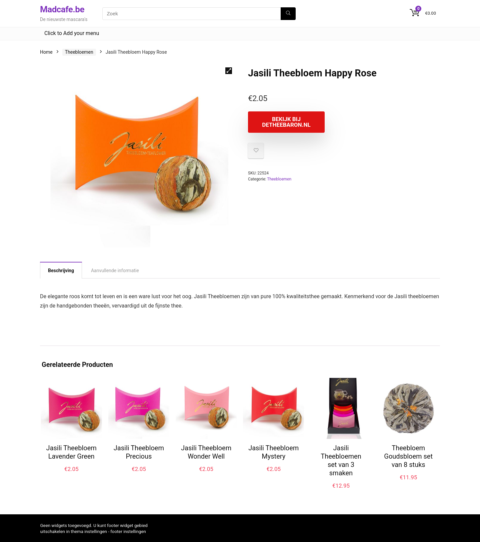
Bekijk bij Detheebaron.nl (286, 122)
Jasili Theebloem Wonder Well (206, 452)
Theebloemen (79, 52)
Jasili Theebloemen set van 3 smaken (341, 460)
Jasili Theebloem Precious (139, 452)
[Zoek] (288, 13)
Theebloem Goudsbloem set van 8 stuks (408, 456)
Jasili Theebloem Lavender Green (71, 452)
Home (46, 52)
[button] (228, 70)
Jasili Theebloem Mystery (273, 452)
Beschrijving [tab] (61, 270)
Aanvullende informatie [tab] (115, 270)
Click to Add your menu (71, 33)
